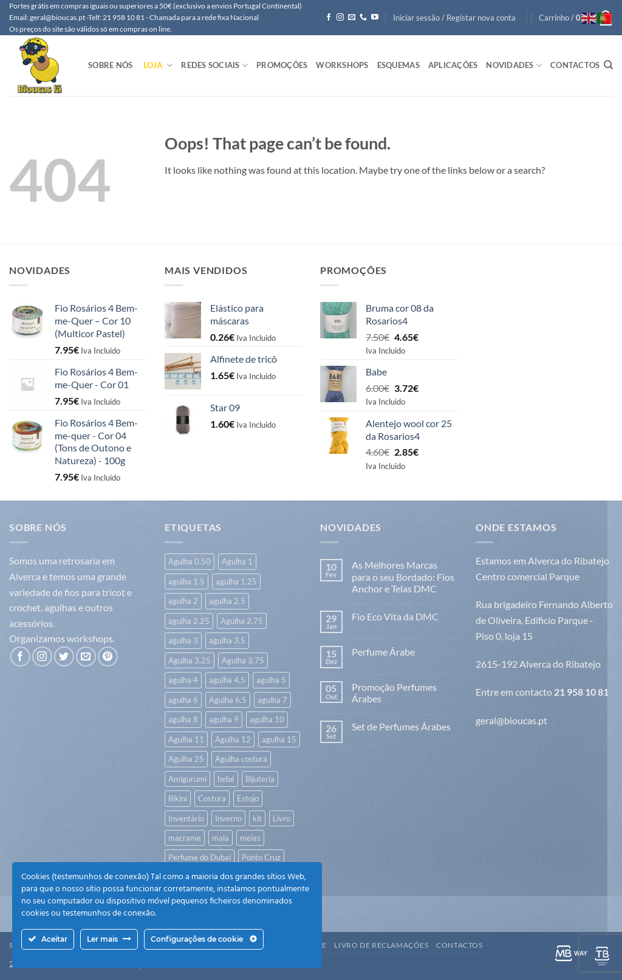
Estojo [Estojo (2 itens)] (248, 798)
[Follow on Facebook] (328, 17)
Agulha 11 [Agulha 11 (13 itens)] (186, 739)
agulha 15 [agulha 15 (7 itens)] (279, 739)
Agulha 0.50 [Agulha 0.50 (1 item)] (189, 561)
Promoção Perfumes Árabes (394, 692)
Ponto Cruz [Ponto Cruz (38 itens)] (261, 857)
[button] (454, 18)
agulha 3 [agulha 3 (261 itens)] (183, 640)
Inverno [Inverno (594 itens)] (228, 818)
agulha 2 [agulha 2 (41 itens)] (183, 601)
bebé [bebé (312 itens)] (225, 779)
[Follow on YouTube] (374, 17)
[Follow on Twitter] (64, 656)
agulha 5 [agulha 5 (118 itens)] (271, 680)
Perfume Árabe (383, 651)
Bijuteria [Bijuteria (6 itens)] (260, 779)
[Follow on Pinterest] (108, 656)
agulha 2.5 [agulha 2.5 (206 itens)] (227, 601)
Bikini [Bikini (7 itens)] (177, 798)
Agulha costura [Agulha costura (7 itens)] (241, 759)
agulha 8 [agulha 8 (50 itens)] (183, 719)
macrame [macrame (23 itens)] (184, 838)
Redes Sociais (214, 65)
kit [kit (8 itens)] (257, 818)
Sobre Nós (110, 65)
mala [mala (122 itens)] (220, 838)
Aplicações (453, 65)
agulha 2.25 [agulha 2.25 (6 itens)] (189, 621)
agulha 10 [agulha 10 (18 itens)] (267, 719)
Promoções (281, 65)
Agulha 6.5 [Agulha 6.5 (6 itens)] (228, 700)
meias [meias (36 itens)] (250, 838)
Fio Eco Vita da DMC (395, 616)
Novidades (514, 65)
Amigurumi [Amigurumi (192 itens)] (187, 779)
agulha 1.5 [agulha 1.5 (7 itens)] (186, 581)
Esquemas (398, 65)
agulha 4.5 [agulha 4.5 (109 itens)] (227, 680)
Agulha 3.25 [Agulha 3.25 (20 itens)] (189, 660)
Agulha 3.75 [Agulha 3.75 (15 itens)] (243, 660)
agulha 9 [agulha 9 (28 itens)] (224, 719)
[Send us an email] (351, 17)
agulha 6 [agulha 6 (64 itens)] (183, 700)
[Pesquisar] (608, 65)
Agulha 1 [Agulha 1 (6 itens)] (237, 561)
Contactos (575, 65)
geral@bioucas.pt (511, 720)
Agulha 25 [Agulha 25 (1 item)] (186, 759)
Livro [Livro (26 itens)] (281, 818)
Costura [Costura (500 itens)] (212, 798)
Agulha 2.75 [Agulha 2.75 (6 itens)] (241, 621)
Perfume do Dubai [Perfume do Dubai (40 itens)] (199, 857)
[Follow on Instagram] (340, 17)
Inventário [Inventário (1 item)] (186, 818)
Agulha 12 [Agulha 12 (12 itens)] (233, 739)
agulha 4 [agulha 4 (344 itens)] (183, 680)
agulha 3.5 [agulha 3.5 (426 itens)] (227, 640)
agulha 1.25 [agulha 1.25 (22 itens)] (236, 581)
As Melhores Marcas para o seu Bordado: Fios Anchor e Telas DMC (403, 576)
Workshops (342, 65)
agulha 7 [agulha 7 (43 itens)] (272, 700)
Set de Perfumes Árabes (401, 726)
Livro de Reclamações (381, 945)
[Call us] (363, 17)
